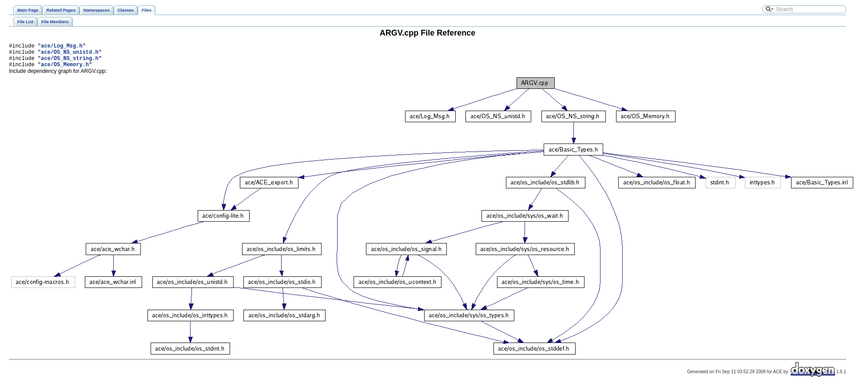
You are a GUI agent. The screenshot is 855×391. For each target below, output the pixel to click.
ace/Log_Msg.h (62, 47)
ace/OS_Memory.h (65, 69)
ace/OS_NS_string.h (70, 62)
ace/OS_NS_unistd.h (70, 54)
